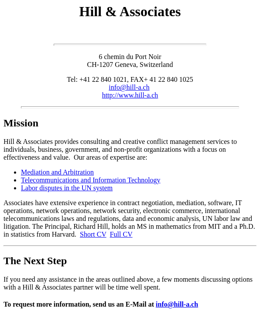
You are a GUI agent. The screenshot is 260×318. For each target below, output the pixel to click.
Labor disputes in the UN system (67, 188)
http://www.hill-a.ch (130, 95)
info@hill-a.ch (129, 87)
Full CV (121, 234)
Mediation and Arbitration (57, 172)
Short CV (93, 234)
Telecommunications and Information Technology (91, 180)
